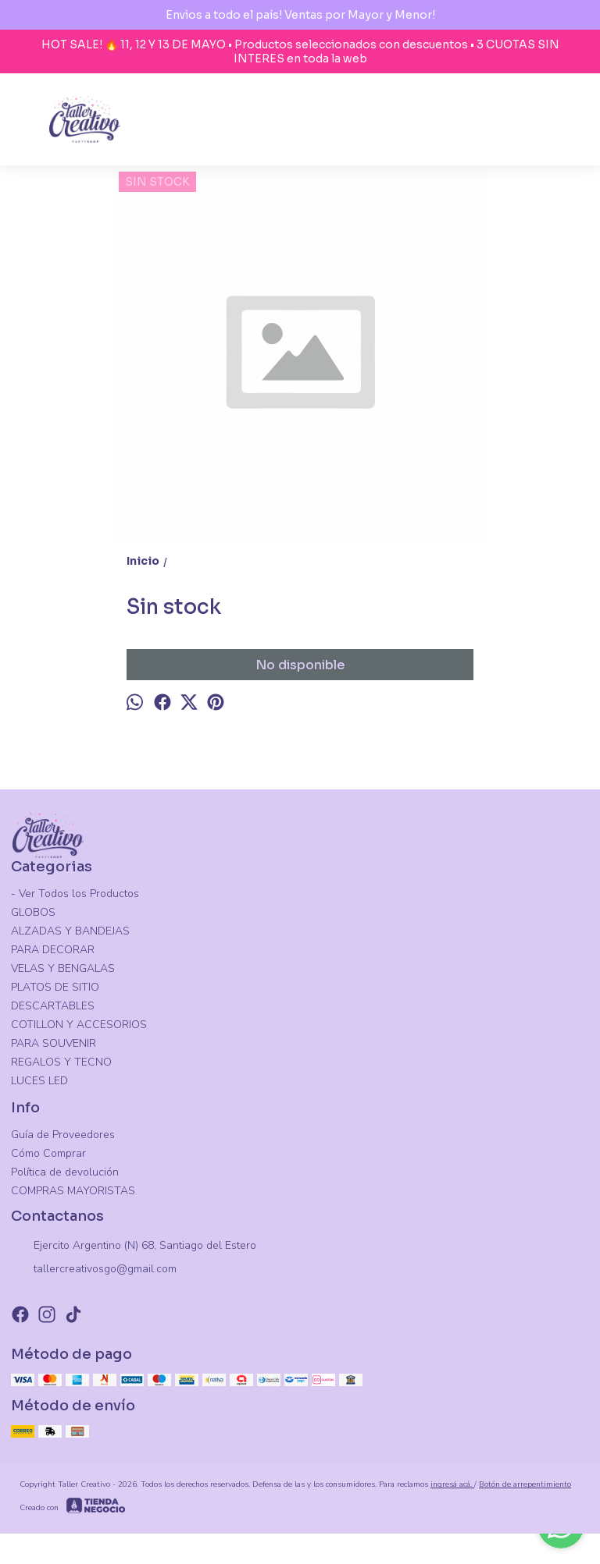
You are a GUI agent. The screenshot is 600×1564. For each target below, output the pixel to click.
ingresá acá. (452, 1484)
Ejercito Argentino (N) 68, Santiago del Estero (133, 1246)
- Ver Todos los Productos (75, 893)
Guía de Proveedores (63, 1134)
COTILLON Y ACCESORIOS (79, 1024)
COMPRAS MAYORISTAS (73, 1190)
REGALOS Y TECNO (61, 1062)
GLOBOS (33, 912)
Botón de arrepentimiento (525, 1484)
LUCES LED (39, 1080)
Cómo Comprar (48, 1153)
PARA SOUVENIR (53, 1043)
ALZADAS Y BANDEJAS (70, 931)
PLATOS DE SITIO (55, 987)
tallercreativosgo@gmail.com (94, 1270)
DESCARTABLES (53, 1005)
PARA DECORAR (53, 949)
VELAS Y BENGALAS (63, 968)
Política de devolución (65, 1172)
